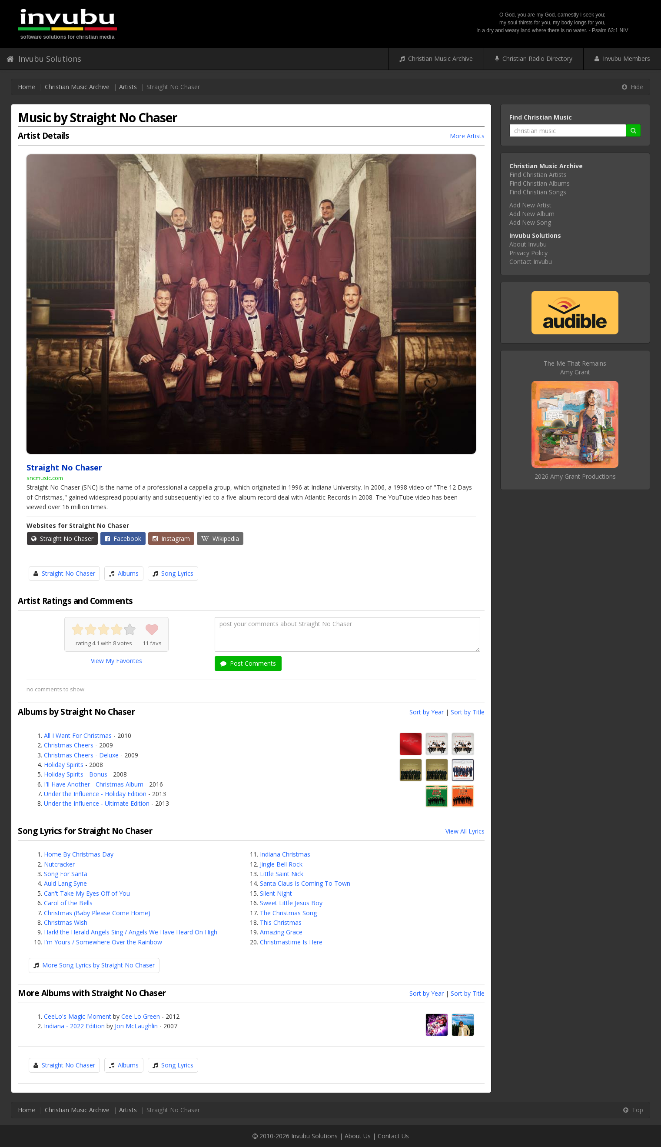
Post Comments (248, 663)
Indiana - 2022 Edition (74, 1026)
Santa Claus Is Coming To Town (305, 883)
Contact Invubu (530, 261)
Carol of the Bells (68, 903)
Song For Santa (65, 874)
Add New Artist (530, 205)
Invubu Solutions (44, 58)
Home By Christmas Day (78, 854)
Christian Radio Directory (533, 58)
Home (26, 87)
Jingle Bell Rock (281, 864)
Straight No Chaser (62, 538)
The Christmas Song (288, 913)
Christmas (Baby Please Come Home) (97, 913)
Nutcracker (59, 864)
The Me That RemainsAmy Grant (575, 367)
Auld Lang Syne (65, 883)
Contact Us (393, 1136)
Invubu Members (622, 58)
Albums (128, 573)
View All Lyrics (465, 831)
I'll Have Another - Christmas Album (93, 784)
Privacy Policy (528, 253)
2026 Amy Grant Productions (575, 476)
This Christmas (281, 922)
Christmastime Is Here (291, 942)
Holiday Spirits (63, 764)
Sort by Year (426, 712)
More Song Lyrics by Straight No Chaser (98, 965)
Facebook (123, 538)
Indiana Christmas (285, 854)
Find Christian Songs (537, 192)
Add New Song (530, 222)
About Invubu (528, 244)
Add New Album (532, 214)
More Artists (467, 136)
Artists (128, 87)
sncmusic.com (45, 478)
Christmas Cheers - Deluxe (81, 755)
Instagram (171, 538)
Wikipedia (220, 538)
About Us (358, 1136)
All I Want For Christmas (78, 735)
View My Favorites (116, 661)
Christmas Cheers (68, 745)
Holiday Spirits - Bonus (75, 774)
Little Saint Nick (281, 874)
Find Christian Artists (538, 174)
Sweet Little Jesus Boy (291, 903)
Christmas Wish (65, 922)
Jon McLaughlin (136, 1026)
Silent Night (276, 893)
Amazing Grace (281, 932)
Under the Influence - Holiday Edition (95, 794)
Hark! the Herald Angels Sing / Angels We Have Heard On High (130, 932)
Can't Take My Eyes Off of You (87, 893)
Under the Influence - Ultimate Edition (96, 803)
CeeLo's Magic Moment (77, 1016)
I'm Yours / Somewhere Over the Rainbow (103, 942)
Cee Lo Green (140, 1016)
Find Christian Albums (539, 183)
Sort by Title (468, 712)
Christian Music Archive (436, 58)
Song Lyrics (177, 573)
